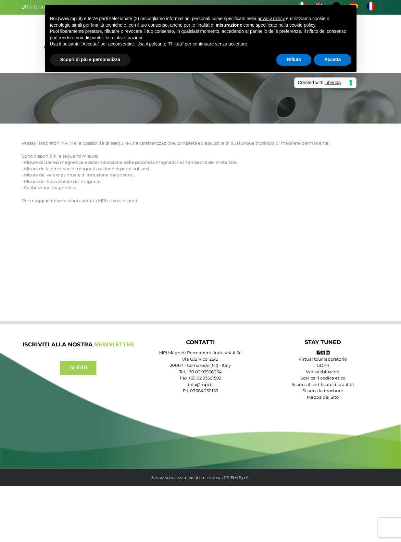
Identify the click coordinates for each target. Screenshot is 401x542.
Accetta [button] (332, 59)
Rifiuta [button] (294, 59)
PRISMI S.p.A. (237, 477)
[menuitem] (370, 7)
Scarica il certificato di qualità (323, 384)
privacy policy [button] (271, 18)
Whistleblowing (323, 371)
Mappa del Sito (323, 397)
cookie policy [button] (302, 25)
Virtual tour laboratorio (323, 359)
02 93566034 (39, 7)
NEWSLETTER (114, 344)
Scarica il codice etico (322, 378)
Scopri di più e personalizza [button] (90, 59)
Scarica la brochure (323, 390)
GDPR (323, 365)
